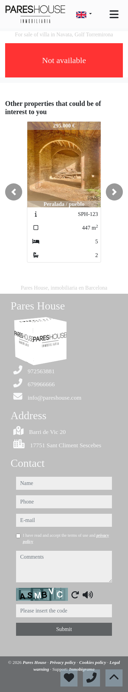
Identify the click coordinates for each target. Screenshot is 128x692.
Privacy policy (63, 662)
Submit (64, 629)
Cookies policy (93, 662)
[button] (13, 192)
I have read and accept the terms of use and (66, 538)
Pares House (35, 662)
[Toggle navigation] (114, 14)
